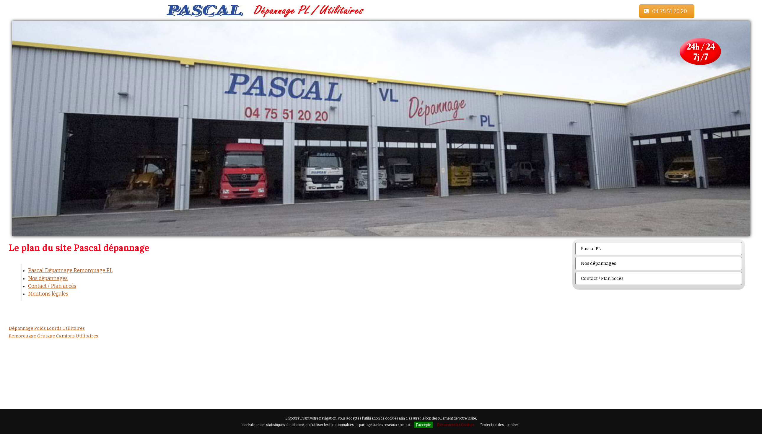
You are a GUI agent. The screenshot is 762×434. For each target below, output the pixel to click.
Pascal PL (591, 248)
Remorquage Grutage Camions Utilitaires (53, 336)
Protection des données (499, 425)
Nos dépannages (48, 278)
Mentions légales (48, 294)
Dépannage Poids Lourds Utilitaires (47, 328)
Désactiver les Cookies (455, 425)
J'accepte (423, 425)
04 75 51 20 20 (666, 11)
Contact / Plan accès (52, 286)
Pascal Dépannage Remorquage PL (70, 270)
